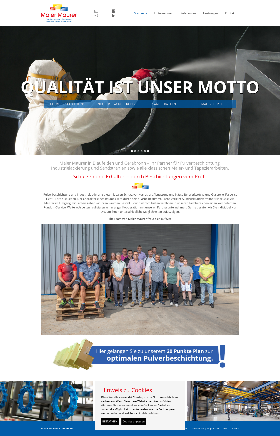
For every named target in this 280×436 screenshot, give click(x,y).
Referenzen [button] (188, 13)
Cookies (235, 428)
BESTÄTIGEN (110, 421)
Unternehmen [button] (163, 13)
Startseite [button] (140, 13)
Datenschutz (197, 428)
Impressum (213, 428)
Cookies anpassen (134, 421)
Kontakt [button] (230, 13)
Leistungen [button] (210, 13)
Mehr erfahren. (150, 413)
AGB (225, 428)
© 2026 (57, 428)
